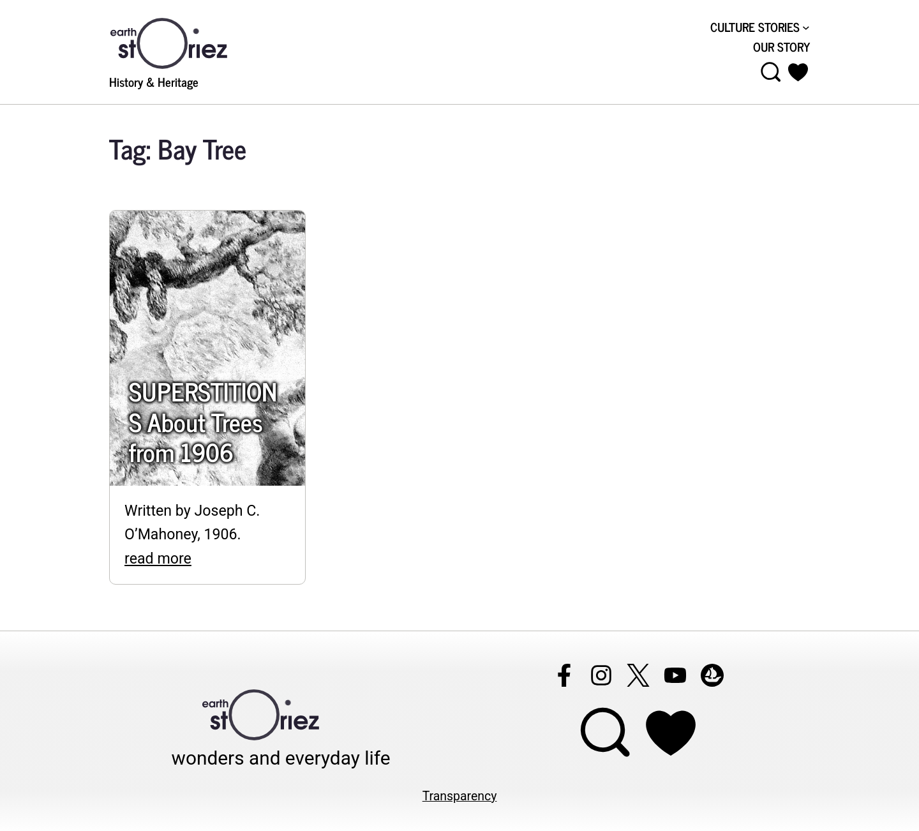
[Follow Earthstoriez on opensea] (712, 675)
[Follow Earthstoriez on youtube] (675, 675)
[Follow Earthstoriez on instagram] (601, 675)
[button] (798, 72)
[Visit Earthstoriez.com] (189, 42)
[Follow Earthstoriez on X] (638, 675)
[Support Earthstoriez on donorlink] (671, 733)
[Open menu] (771, 72)
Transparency (459, 796)
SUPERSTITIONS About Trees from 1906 (203, 421)
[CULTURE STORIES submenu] (806, 27)
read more (157, 558)
